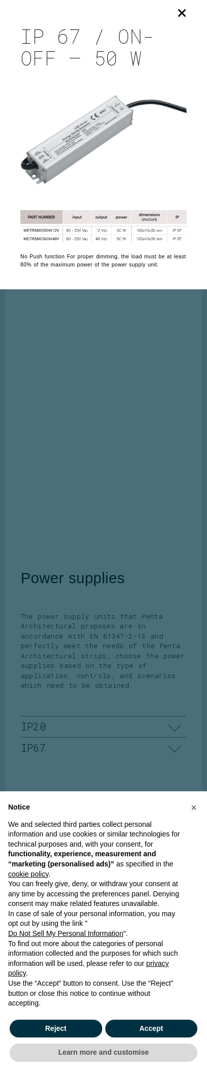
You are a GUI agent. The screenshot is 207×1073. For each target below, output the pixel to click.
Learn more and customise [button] (103, 1052)
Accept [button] (151, 1028)
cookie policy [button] (28, 874)
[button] (194, 807)
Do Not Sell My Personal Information (65, 933)
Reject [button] (56, 1028)
